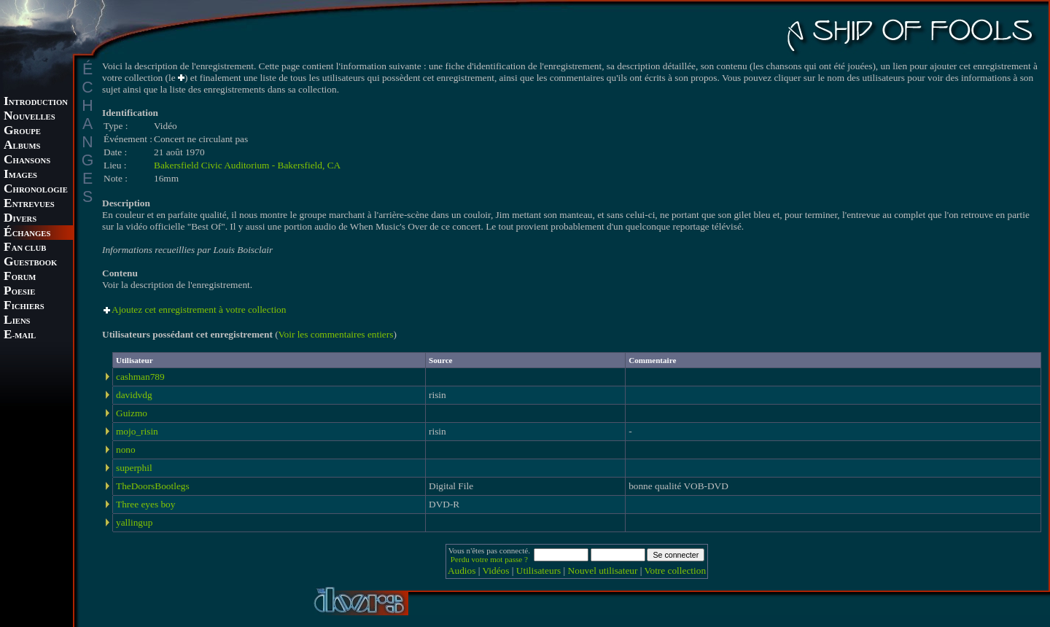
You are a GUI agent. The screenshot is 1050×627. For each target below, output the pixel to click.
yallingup (134, 522)
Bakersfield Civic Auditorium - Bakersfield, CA (247, 165)
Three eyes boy (145, 504)
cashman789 (140, 376)
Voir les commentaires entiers (336, 334)
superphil (134, 467)
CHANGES (27, 234)
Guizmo (131, 413)
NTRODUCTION (36, 102)
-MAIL (20, 336)
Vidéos (496, 570)
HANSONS (27, 161)
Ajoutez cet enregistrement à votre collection (199, 309)
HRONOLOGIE (36, 190)
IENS (17, 321)
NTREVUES (29, 204)
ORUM (20, 277)
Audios (462, 570)
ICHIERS (24, 307)
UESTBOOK (30, 263)
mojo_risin (137, 431)
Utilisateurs (538, 570)
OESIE (19, 292)
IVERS (20, 219)
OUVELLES (29, 117)
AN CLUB (25, 248)
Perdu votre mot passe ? (489, 559)
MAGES (20, 175)
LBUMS (22, 146)
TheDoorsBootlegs (153, 485)
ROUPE (22, 132)
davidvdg (134, 394)
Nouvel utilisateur (603, 570)
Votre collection (676, 570)
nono (126, 449)
